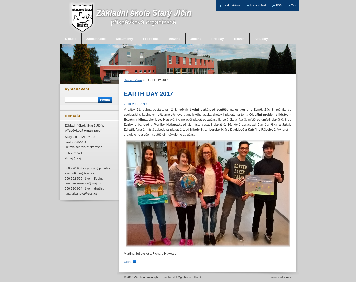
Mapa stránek (258, 5)
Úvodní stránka (133, 80)
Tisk (293, 5)
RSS (279, 5)
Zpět (127, 262)
